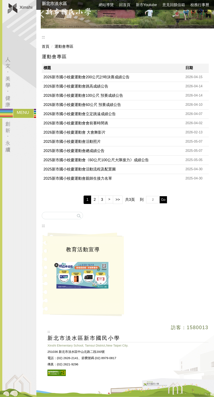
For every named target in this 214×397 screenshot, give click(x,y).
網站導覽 (106, 5)
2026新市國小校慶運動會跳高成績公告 (75, 86)
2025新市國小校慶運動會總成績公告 (73, 151)
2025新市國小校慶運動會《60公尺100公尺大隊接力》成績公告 (96, 160)
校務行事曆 (199, 5)
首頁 (45, 46)
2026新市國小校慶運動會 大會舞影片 (74, 132)
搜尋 (78, 214)
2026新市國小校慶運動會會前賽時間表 (75, 123)
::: (43, 37)
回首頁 (124, 5)
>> (118, 199)
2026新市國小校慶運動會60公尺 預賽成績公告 (82, 105)
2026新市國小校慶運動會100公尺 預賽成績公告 (83, 95)
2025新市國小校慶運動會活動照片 (72, 141)
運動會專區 (64, 46)
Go (163, 199)
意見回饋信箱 (173, 5)
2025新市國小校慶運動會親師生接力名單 (77, 178)
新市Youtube (146, 5)
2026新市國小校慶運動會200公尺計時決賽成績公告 (86, 77)
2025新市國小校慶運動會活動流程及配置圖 (79, 169)
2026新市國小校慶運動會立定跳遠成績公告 (79, 114)
